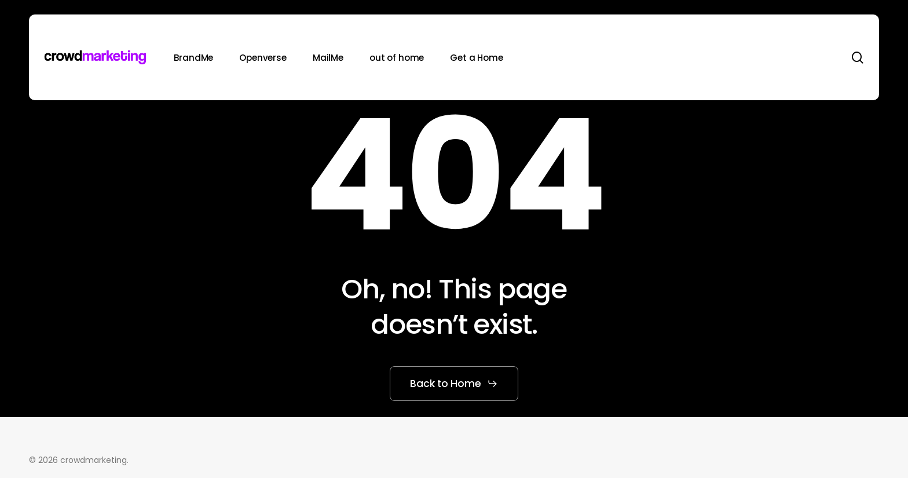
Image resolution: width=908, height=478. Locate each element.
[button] (454, 383)
